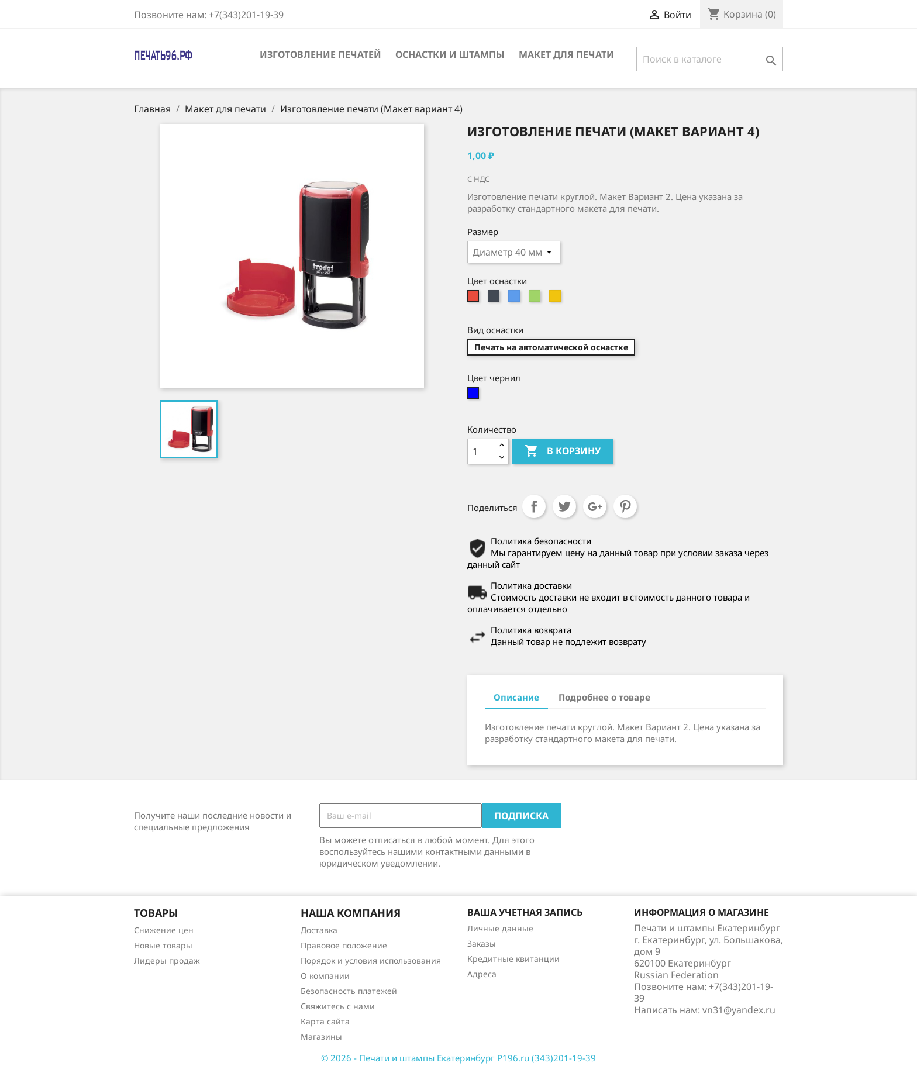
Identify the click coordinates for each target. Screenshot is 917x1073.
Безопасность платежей (349, 990)
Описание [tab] (516, 697)
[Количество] (481, 451)
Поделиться (534, 506)
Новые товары (163, 945)
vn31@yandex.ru (738, 1009)
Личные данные (500, 928)
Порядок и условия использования (371, 960)
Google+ (594, 506)
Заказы (481, 943)
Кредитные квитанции (513, 958)
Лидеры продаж (167, 960)
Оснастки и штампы (450, 54)
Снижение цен (164, 930)
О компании (325, 975)
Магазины (321, 1036)
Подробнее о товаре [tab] (604, 697)
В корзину (563, 451)
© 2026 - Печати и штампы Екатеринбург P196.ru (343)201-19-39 (458, 1058)
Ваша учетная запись (524, 912)
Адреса (482, 973)
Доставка (319, 930)
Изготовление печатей (320, 54)
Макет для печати (566, 54)
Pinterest (625, 506)
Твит (564, 506)
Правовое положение (344, 945)
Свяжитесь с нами (338, 1006)
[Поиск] (709, 59)
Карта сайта (325, 1021)
